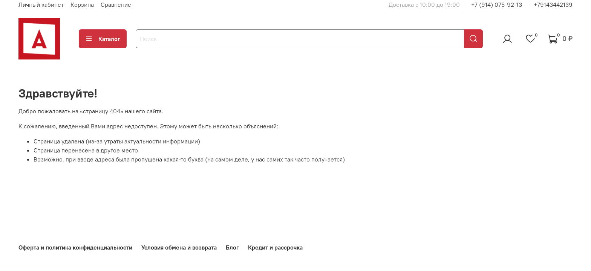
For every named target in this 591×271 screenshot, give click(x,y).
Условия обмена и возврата (179, 247)
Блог (232, 247)
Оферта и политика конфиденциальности (75, 247)
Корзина (82, 4)
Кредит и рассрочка (275, 247)
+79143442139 (553, 4)
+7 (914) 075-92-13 (496, 4)
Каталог (102, 39)
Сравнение (116, 4)
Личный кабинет (41, 4)
